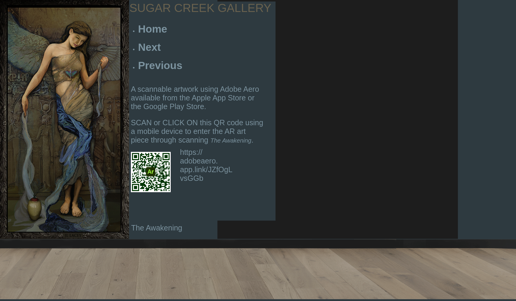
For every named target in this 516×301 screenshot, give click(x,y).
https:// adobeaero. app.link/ (199, 161)
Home (152, 29)
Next (149, 47)
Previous (160, 65)
